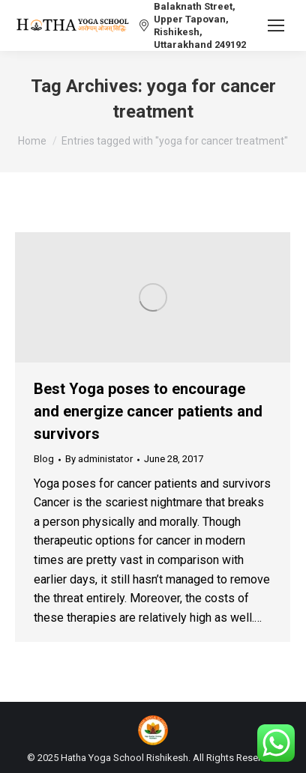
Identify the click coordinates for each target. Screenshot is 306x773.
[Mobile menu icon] (276, 25)
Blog (44, 458)
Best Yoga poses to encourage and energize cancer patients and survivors (148, 411)
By (99, 458)
